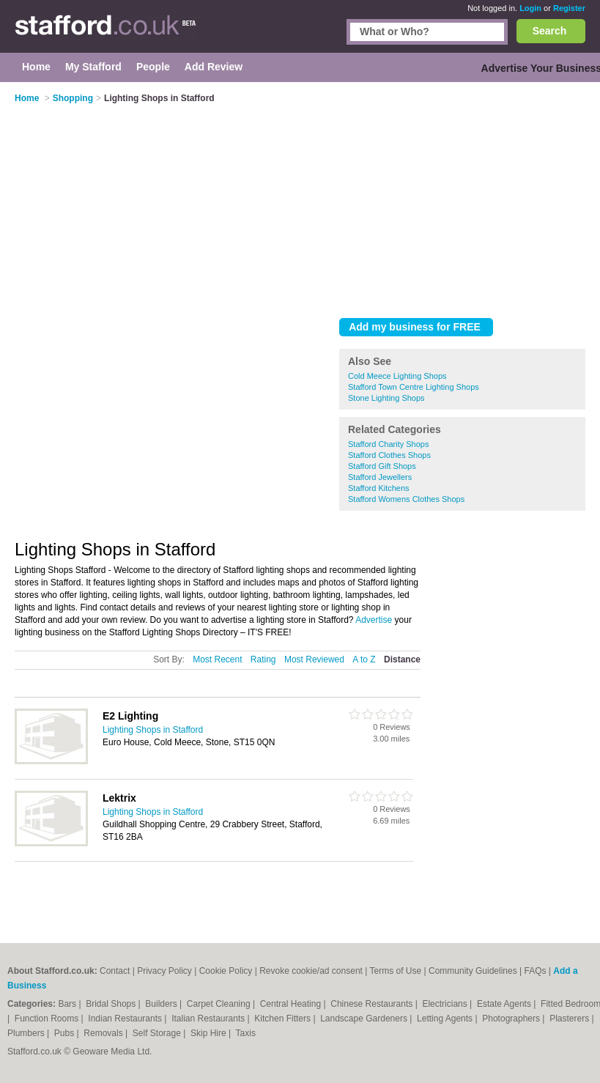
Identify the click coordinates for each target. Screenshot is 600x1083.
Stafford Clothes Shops (389, 455)
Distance (402, 659)
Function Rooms (48, 1018)
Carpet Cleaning (220, 1004)
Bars (68, 1004)
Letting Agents (446, 1018)
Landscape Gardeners (365, 1018)
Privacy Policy (164, 971)
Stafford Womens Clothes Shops (406, 499)
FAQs (535, 971)
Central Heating (292, 1004)
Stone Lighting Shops (386, 397)
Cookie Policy (226, 971)
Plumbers (27, 1033)
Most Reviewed (314, 659)
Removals (104, 1033)
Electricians (446, 1004)
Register (569, 8)
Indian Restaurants (126, 1018)
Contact (115, 971)
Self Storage (158, 1033)
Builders (162, 1004)
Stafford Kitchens (379, 488)
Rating (263, 659)
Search (550, 31)
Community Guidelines (473, 971)
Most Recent (217, 659)
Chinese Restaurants (372, 1004)
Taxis (246, 1033)
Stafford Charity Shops (388, 444)
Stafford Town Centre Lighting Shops (413, 386)
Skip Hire (209, 1033)
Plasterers (570, 1018)
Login (530, 8)
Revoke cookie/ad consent (311, 971)
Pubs (65, 1033)
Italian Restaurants (209, 1018)
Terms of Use (395, 971)
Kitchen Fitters (283, 1018)
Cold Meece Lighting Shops (397, 376)
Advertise (373, 620)
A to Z (363, 659)
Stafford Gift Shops (382, 466)
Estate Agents (505, 1004)
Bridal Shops (112, 1004)
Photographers (512, 1018)
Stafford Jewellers (380, 477)
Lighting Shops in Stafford (153, 730)
